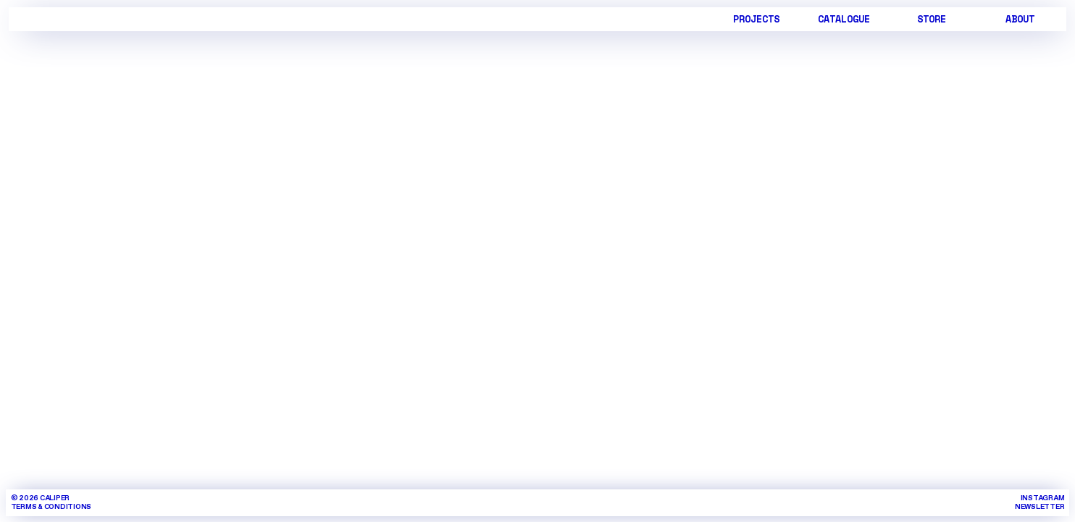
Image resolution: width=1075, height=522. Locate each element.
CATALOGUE (844, 19)
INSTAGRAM (1043, 498)
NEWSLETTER (1040, 506)
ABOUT (1019, 19)
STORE (931, 19)
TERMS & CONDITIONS (51, 506)
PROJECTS (756, 19)
